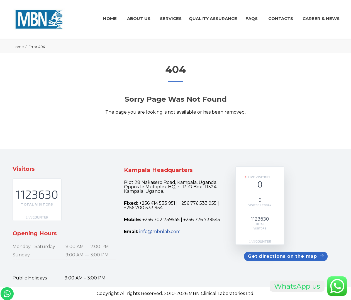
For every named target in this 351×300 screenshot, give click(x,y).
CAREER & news (321, 18)
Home (110, 18)
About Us (138, 18)
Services (171, 18)
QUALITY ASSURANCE (213, 18)
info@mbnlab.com (160, 231)
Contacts (280, 18)
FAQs (251, 18)
